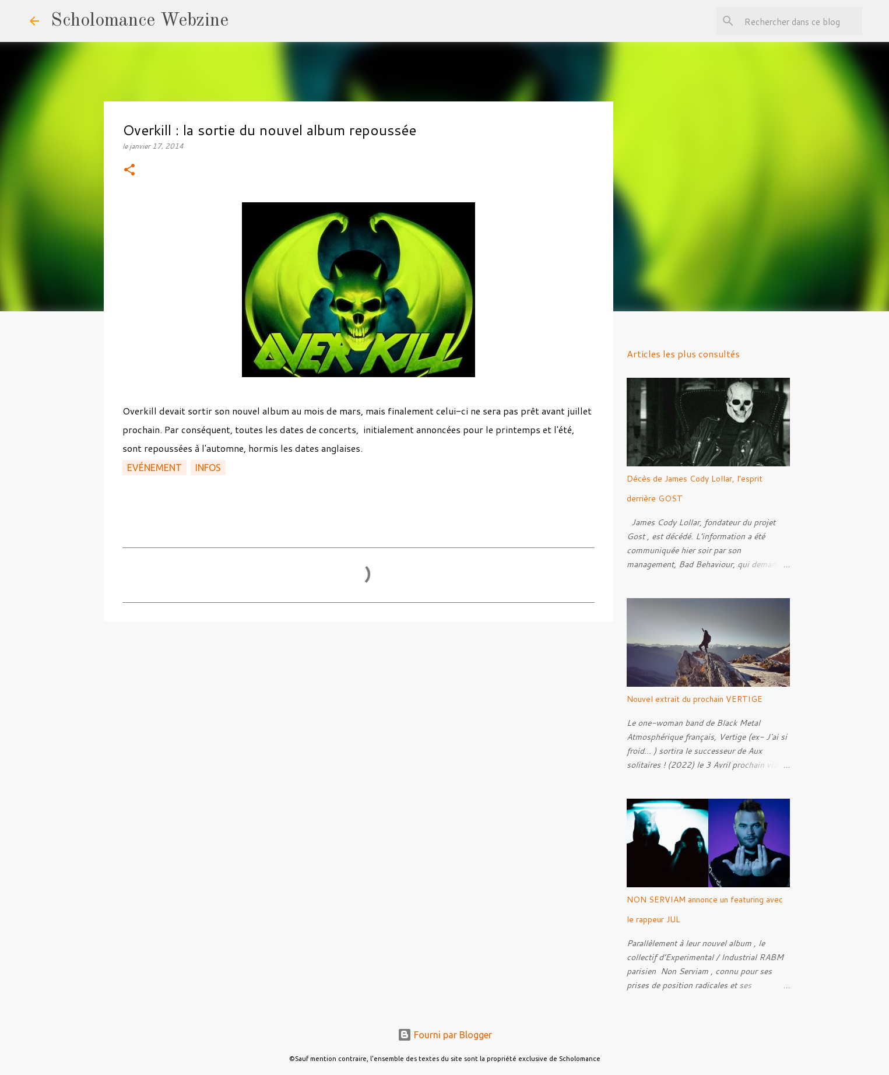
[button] (129, 170)
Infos (208, 467)
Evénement (154, 467)
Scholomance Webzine (140, 21)
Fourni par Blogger (445, 1035)
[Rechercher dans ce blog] (801, 21)
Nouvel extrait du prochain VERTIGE (694, 699)
